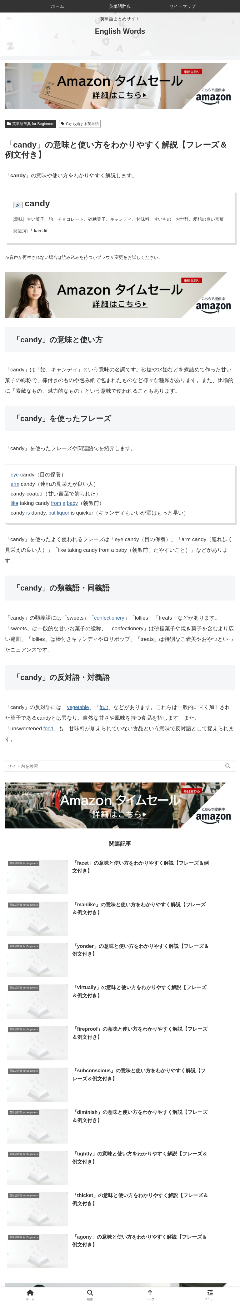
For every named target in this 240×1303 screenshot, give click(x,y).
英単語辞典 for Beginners (30, 124)
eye (15, 475)
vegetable (78, 707)
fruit (105, 707)
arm (15, 484)
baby (73, 503)
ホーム (43, 1273)
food (48, 729)
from (56, 503)
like (15, 503)
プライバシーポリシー (177, 1282)
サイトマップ (62, 1282)
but (52, 513)
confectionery (110, 618)
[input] (120, 766)
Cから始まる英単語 (79, 124)
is (28, 513)
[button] (228, 766)
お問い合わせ (196, 1273)
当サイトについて (120, 1273)
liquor (64, 513)
